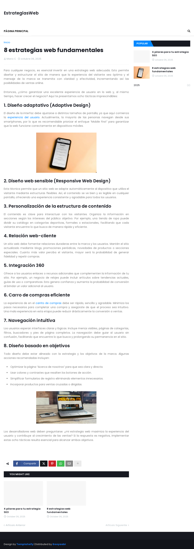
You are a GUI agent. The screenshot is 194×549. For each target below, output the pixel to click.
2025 (162, 85)
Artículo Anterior (15, 525)
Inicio (7, 42)
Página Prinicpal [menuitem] (16, 31)
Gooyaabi (59, 544)
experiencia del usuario (24, 117)
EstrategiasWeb (21, 13)
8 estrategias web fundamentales (58, 510)
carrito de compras (48, 303)
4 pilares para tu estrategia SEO (22, 510)
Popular (142, 43)
